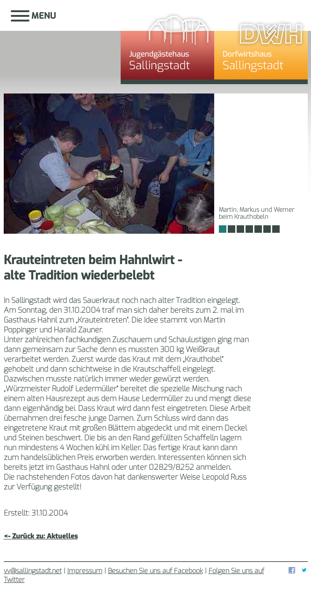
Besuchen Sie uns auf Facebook (155, 571)
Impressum (84, 571)
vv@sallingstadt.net (33, 571)
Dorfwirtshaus (261, 44)
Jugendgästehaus (167, 44)
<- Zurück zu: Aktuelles (41, 536)
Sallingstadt (62, 44)
